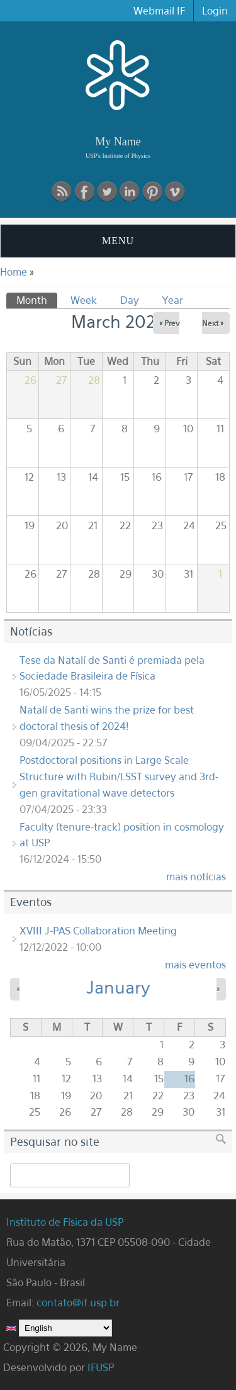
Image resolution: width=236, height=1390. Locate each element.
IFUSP (100, 1367)
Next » (212, 323)
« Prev (169, 323)
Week (83, 300)
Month (36, 299)
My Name (117, 141)
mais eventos (195, 964)
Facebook (84, 191)
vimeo (175, 191)
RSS (62, 191)
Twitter (107, 191)
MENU (118, 240)
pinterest (152, 191)
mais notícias (196, 876)
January (118, 987)
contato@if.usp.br (78, 1302)
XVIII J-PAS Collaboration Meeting (98, 930)
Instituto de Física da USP (66, 1222)
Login (215, 10)
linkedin (130, 191)
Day (129, 300)
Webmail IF (159, 10)
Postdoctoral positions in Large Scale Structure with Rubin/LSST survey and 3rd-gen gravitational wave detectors (119, 776)
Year (172, 300)
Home (13, 272)
